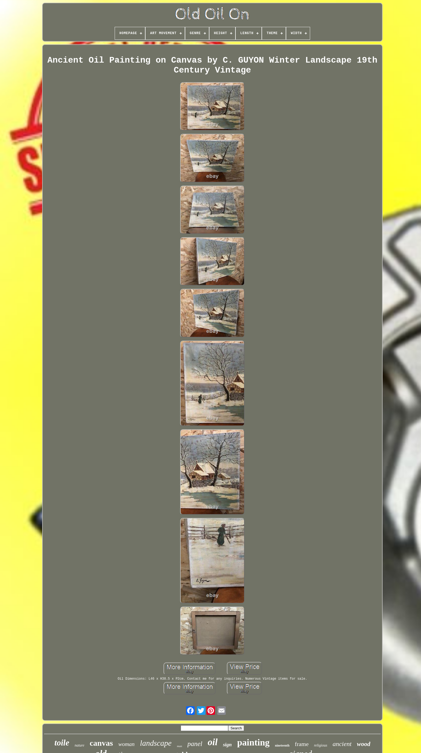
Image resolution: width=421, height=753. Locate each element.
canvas (101, 742)
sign (227, 744)
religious (320, 745)
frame (302, 744)
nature (79, 745)
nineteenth (282, 745)
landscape (156, 743)
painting (253, 742)
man (179, 746)
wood (363, 744)
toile (62, 742)
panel (194, 743)
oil (212, 742)
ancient (342, 743)
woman (126, 744)
